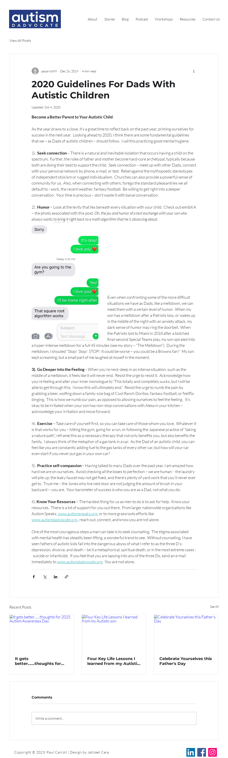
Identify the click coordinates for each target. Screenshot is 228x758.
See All (214, 606)
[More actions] (193, 71)
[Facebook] (201, 752)
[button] (187, 19)
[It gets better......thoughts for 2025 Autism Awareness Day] (42, 633)
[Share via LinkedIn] (55, 577)
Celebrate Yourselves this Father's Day (185, 661)
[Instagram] (212, 752)
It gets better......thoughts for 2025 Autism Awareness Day (40, 661)
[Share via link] (66, 577)
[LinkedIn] (190, 752)
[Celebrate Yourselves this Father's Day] (186, 633)
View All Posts (20, 40)
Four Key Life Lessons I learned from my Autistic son (113, 661)
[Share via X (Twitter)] (45, 577)
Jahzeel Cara (98, 752)
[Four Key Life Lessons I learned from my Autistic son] (114, 633)
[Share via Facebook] (34, 577)
